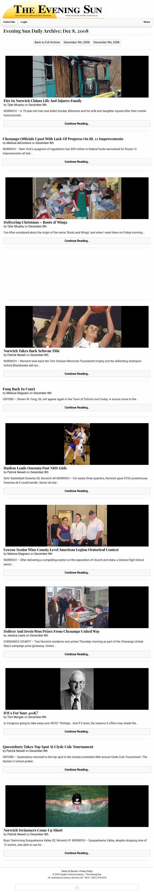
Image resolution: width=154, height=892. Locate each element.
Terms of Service (69, 871)
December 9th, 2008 (106, 42)
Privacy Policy (86, 871)
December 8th (38, 105)
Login (24, 22)
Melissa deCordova (18, 143)
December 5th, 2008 (77, 42)
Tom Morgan (15, 717)
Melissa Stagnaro (17, 393)
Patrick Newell (16, 355)
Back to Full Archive (47, 42)
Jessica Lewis (16, 635)
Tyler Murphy (15, 105)
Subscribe (9, 22)
